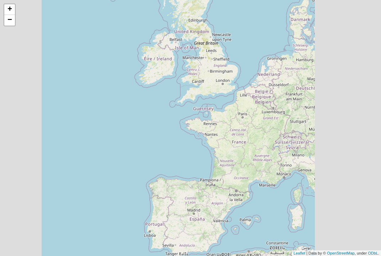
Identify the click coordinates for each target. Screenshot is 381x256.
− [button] (9, 20)
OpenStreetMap (341, 253)
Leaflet (299, 253)
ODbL (373, 253)
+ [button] (9, 9)
